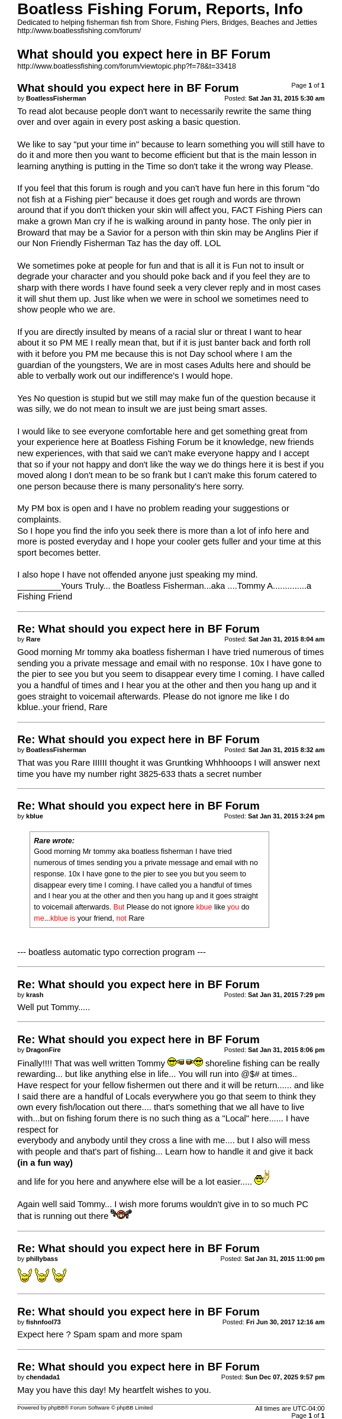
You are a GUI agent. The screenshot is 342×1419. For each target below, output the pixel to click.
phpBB (56, 1408)
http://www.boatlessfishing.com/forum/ (79, 31)
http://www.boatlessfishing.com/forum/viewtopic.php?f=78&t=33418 (126, 66)
